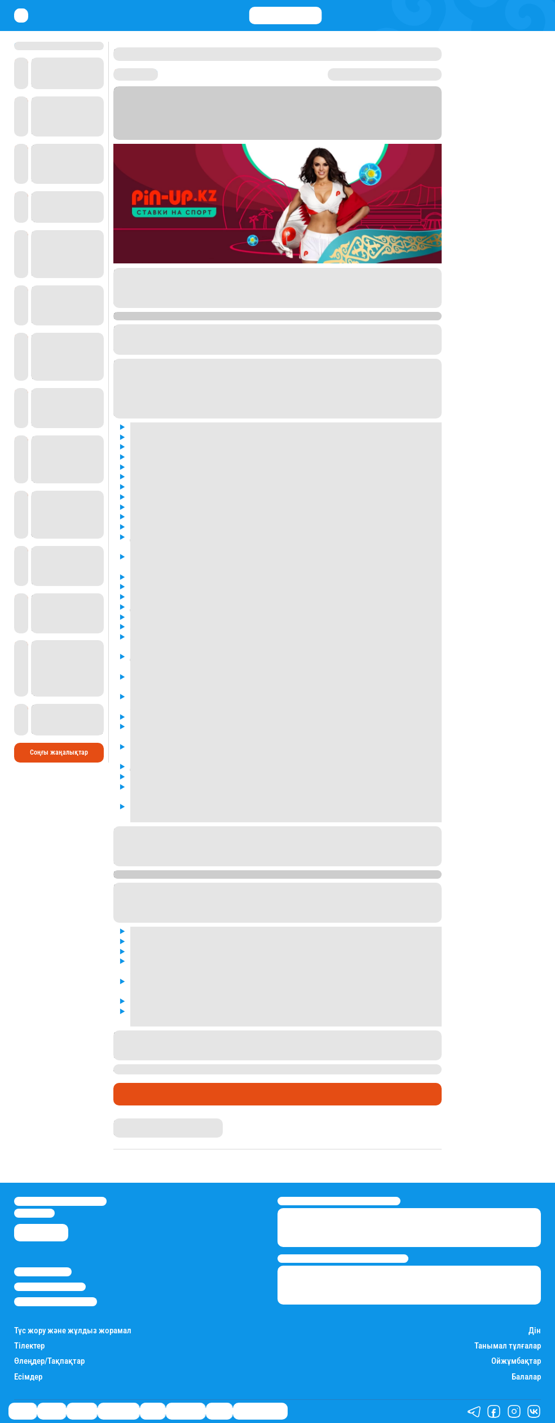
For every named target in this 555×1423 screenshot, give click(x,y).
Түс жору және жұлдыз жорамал (72, 1331)
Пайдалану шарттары (55, 1301)
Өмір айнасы (118, 1411)
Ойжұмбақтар (516, 1361)
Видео (219, 1411)
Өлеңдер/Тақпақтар (49, 1361)
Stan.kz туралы (43, 1271)
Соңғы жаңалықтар (59, 752)
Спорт (129, 1094)
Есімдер (28, 1377)
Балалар (526, 1377)
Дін (534, 1331)
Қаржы (51, 1411)
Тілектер (29, 1346)
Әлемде (81, 1411)
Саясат (22, 1411)
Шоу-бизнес (185, 1411)
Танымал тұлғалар (507, 1346)
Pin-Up (332, 292)
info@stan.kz (34, 1213)
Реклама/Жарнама (50, 1287)
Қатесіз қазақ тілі (260, 1411)
